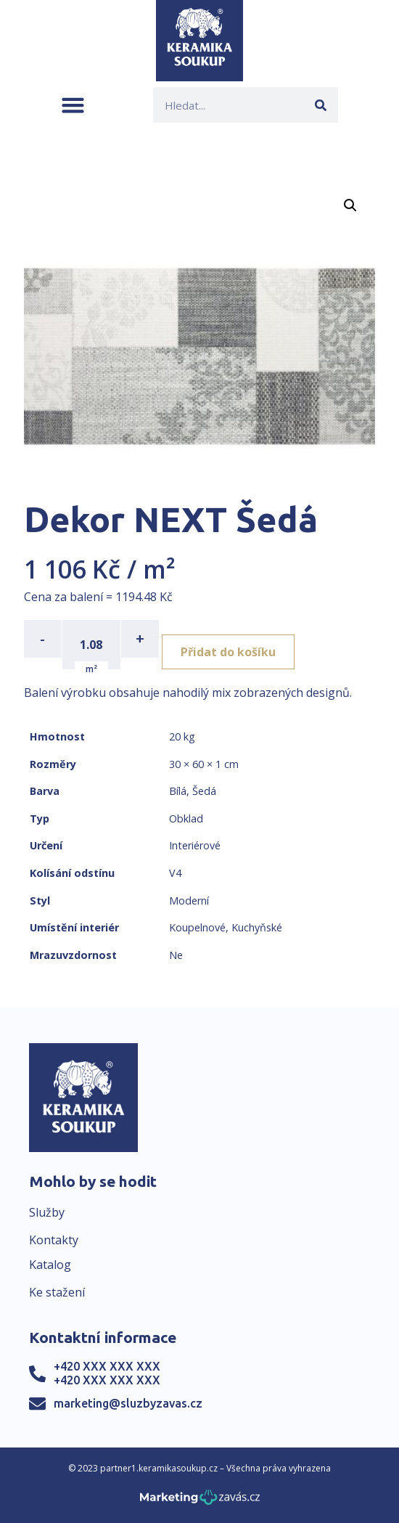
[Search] (320, 105)
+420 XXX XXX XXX (107, 1366)
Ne (176, 955)
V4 (175, 873)
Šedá (204, 791)
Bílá (177, 791)
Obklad (186, 818)
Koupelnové (197, 927)
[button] (73, 105)
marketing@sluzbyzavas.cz (128, 1403)
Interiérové (195, 845)
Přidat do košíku (228, 652)
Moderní (189, 900)
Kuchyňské (256, 927)
